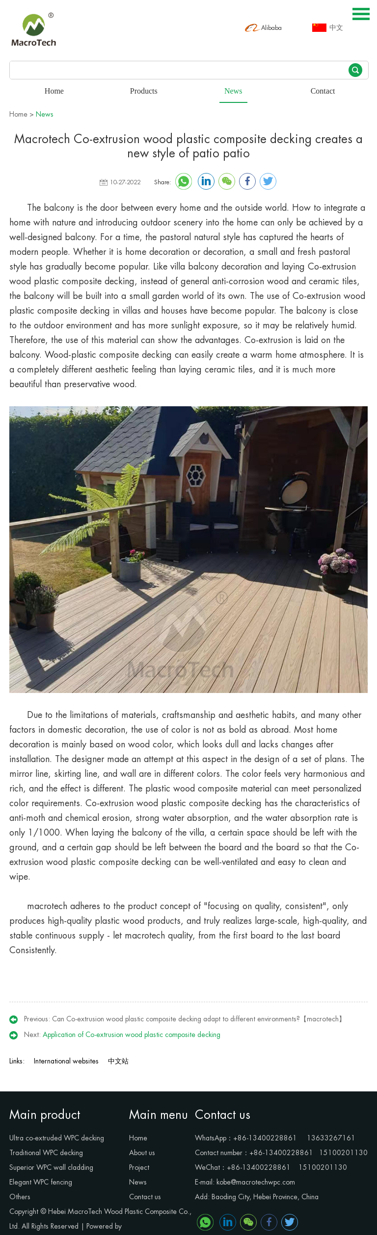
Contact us (222, 1115)
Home (18, 114)
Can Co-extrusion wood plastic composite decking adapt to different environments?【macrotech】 (199, 1018)
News (45, 114)
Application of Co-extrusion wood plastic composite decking (131, 1034)
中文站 (118, 1061)
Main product (44, 1115)
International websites (66, 1061)
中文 (336, 27)
